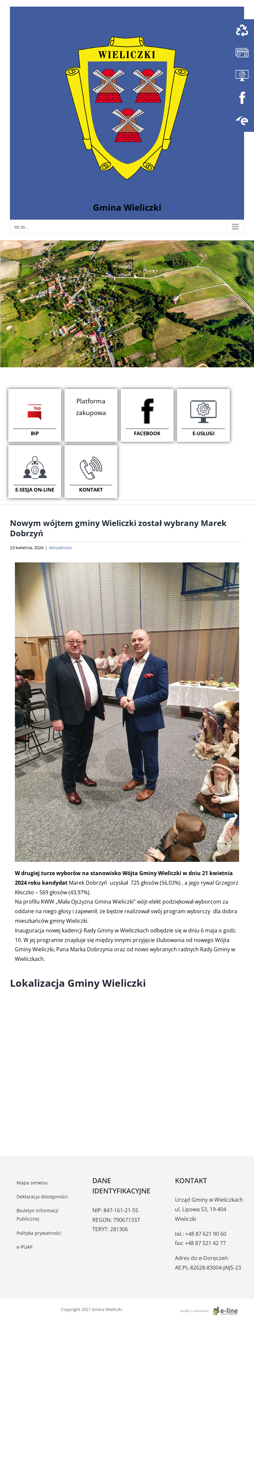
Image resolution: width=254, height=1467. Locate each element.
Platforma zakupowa (91, 406)
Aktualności (60, 547)
